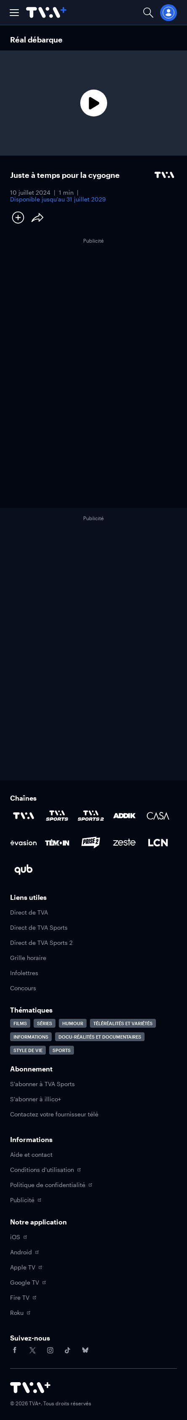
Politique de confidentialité (51, 1184)
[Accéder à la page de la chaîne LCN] (158, 842)
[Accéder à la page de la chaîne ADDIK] (124, 815)
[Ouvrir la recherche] (148, 12)
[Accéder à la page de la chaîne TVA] (23, 815)
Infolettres (24, 972)
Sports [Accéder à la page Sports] (62, 1050)
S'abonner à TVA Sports (42, 1083)
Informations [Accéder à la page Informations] (30, 1036)
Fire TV (23, 1297)
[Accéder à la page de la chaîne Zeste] (124, 842)
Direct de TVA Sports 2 (41, 942)
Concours (23, 988)
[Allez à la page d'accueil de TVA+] (46, 12)
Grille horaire (28, 957)
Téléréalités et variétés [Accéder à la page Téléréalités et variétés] (123, 1023)
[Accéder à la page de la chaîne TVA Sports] (57, 815)
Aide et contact (31, 1154)
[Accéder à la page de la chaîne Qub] (23, 869)
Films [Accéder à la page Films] (20, 1023)
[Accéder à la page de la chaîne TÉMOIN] (57, 842)
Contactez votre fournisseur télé (54, 1114)
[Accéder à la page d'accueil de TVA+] (30, 1387)
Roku (20, 1312)
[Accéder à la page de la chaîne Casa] (158, 815)
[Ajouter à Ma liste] (18, 217)
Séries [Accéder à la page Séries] (44, 1023)
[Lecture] (93, 103)
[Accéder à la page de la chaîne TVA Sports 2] (90, 815)
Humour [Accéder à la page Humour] (72, 1023)
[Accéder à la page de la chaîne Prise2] (90, 842)
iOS (18, 1236)
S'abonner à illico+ (35, 1099)
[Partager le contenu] (37, 217)
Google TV (28, 1282)
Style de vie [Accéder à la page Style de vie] (27, 1050)
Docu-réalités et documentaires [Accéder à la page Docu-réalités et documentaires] (99, 1036)
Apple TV (26, 1267)
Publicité (25, 1199)
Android (24, 1252)
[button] (14, 13)
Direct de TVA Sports (39, 927)
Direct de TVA (29, 912)
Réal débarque (36, 39)
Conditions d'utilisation (45, 1169)
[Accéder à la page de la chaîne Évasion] (23, 842)
